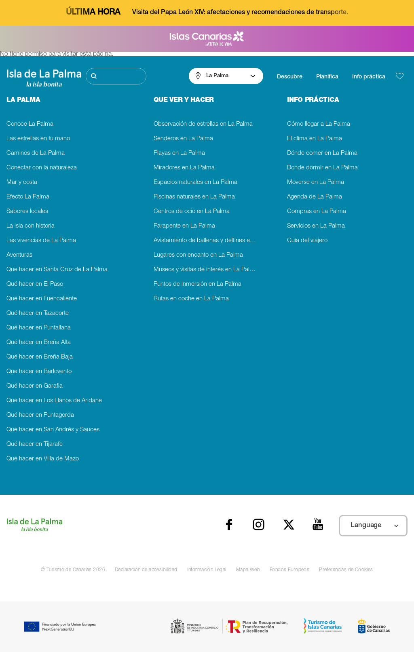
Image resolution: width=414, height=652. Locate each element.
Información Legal (206, 570)
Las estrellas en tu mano (38, 139)
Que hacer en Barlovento (39, 372)
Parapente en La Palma (184, 226)
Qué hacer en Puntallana (38, 328)
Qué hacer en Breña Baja (39, 357)
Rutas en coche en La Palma (191, 299)
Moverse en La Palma (315, 182)
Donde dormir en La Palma (322, 168)
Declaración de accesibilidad (146, 570)
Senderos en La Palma (183, 139)
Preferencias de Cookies (346, 570)
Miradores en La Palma (184, 168)
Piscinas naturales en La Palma (194, 197)
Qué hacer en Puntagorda (40, 415)
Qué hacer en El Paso (34, 284)
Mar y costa (21, 182)
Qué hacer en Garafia (34, 386)
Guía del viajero (307, 241)
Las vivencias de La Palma (41, 241)
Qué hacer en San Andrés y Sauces (52, 430)
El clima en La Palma (314, 139)
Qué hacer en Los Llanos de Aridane (54, 401)
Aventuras (19, 255)
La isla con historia (30, 226)
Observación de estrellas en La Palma (203, 124)
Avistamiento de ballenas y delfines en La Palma (207, 241)
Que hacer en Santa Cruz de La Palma (57, 270)
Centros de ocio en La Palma (192, 212)
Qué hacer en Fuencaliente (41, 299)
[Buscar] (116, 76)
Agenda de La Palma (314, 197)
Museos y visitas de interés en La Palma (206, 270)
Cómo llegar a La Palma (318, 124)
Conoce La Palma (29, 124)
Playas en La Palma (179, 153)
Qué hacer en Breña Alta (38, 343)
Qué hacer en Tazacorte (37, 313)
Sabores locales (27, 212)
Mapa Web (248, 570)
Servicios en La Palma (316, 226)
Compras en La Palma (316, 212)
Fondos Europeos (289, 570)
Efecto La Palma (27, 197)
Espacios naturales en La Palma (195, 182)
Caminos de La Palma (35, 153)
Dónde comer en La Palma (322, 153)
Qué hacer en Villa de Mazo (42, 459)
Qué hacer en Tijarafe (34, 444)
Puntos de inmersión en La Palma (197, 284)
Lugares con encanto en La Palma (198, 255)
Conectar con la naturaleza (41, 168)
